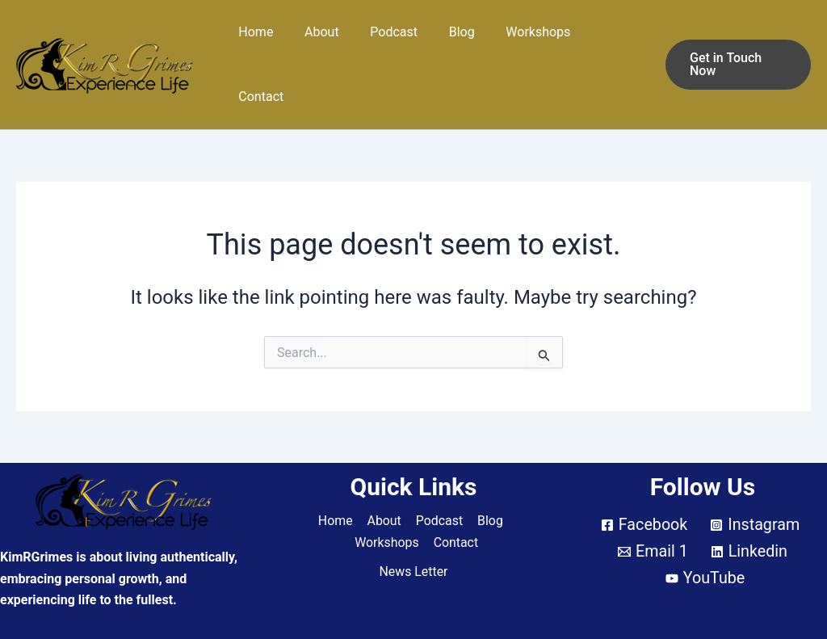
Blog (458, 42)
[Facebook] (643, 482)
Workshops (529, 42)
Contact (609, 42)
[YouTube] (705, 536)
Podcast (395, 42)
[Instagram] (755, 482)
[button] (736, 42)
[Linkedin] (749, 509)
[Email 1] (653, 509)
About (328, 42)
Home (267, 42)
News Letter (413, 528)
